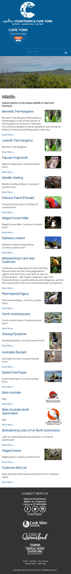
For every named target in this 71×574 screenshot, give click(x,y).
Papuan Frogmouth (15, 157)
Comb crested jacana (16, 314)
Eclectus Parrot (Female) (18, 198)
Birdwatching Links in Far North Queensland (31, 430)
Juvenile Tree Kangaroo (17, 140)
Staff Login (41, 563)
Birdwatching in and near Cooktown (18, 260)
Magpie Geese (11, 450)
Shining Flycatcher (14, 334)
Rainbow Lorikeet (13, 238)
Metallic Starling (12, 177)
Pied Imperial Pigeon (15, 293)
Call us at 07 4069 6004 (35, 504)
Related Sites (30, 563)
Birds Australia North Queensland (15, 411)
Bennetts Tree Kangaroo (18, 111)
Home (25, 561)
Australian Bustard (14, 352)
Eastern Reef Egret (14, 372)
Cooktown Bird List (14, 467)
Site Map (33, 561)
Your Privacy (43, 561)
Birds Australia (11, 392)
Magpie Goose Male (15, 218)
